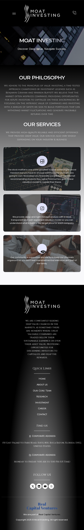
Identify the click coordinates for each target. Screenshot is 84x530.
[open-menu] (13, 13)
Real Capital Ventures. (50, 514)
